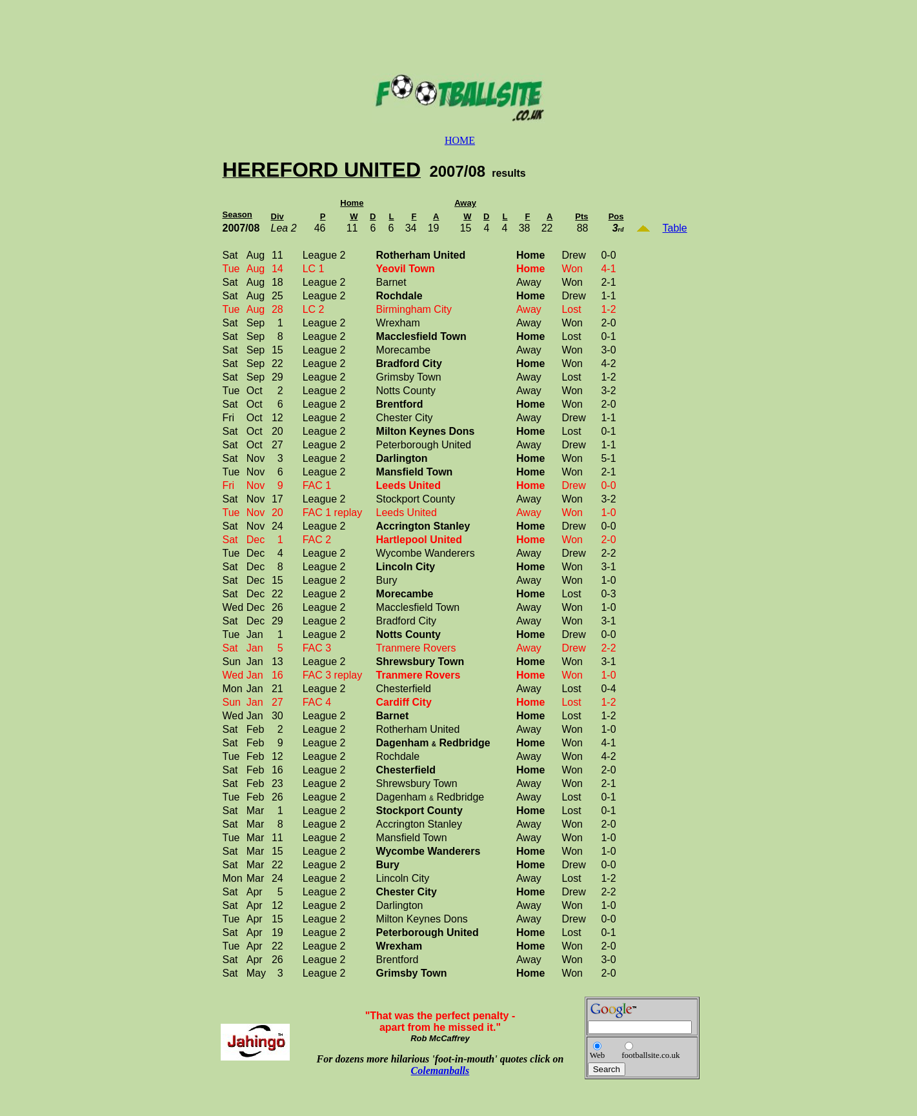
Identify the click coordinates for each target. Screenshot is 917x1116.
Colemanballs (440, 1070)
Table (675, 228)
